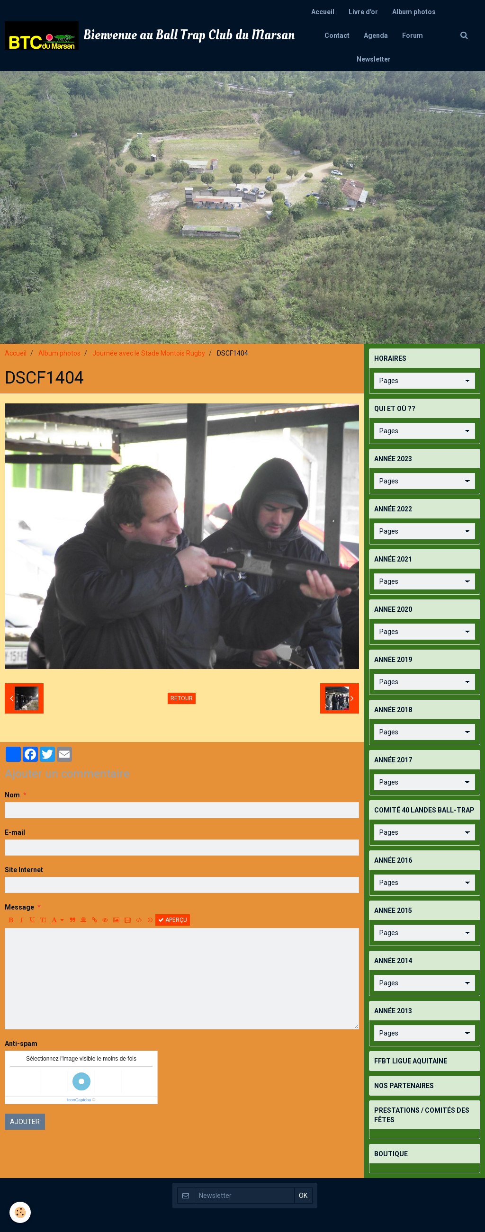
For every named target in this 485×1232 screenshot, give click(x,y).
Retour (182, 698)
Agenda (376, 35)
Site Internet (24, 870)
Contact (337, 35)
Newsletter (374, 59)
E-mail (15, 832)
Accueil (322, 12)
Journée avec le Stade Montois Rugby (148, 353)
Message (19, 907)
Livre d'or (363, 12)
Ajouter (25, 1121)
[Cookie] (20, 1212)
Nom (12, 795)
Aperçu (172, 920)
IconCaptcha (79, 1100)
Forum (412, 35)
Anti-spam (21, 1043)
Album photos (414, 12)
